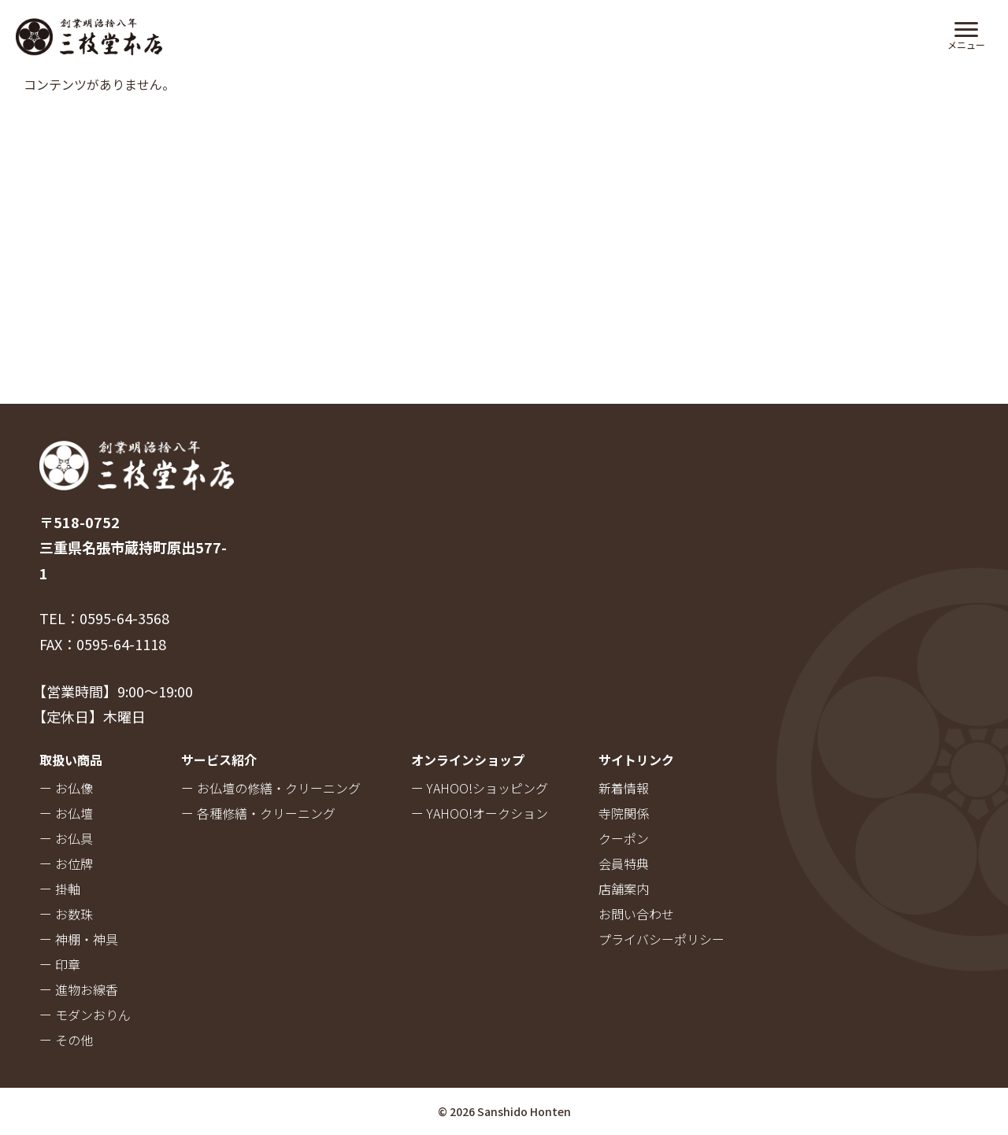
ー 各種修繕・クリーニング (258, 813)
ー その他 (66, 1039)
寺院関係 (623, 813)
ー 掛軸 (59, 888)
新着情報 (623, 787)
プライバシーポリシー (661, 939)
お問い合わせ (636, 913)
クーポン (623, 838)
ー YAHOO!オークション (479, 813)
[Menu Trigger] (966, 34)
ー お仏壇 (66, 813)
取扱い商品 (70, 759)
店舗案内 (623, 888)
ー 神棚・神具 (78, 939)
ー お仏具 (66, 838)
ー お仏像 (66, 787)
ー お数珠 (66, 913)
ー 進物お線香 (78, 989)
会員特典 (623, 863)
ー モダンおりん (85, 1014)
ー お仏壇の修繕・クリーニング (271, 787)
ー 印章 (59, 964)
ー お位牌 (66, 863)
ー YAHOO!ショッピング (479, 787)
